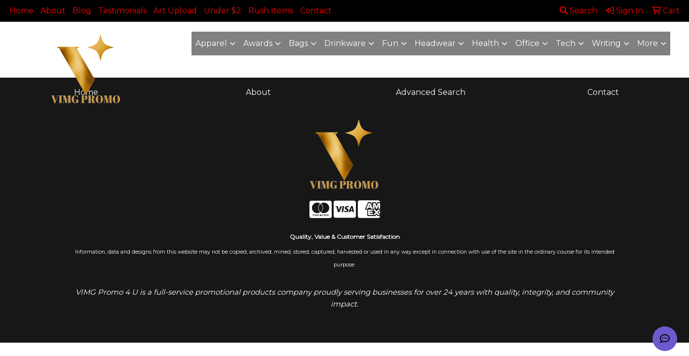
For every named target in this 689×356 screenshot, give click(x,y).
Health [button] (485, 43)
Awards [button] (257, 43)
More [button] (647, 43)
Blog (82, 10)
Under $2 (222, 10)
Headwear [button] (435, 43)
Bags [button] (298, 43)
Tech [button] (565, 43)
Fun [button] (390, 43)
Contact (316, 10)
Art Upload (175, 10)
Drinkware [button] (345, 43)
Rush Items (270, 10)
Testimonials (122, 10)
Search (578, 10)
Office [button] (527, 43)
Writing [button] (606, 43)
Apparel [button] (211, 43)
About (53, 10)
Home (21, 10)
